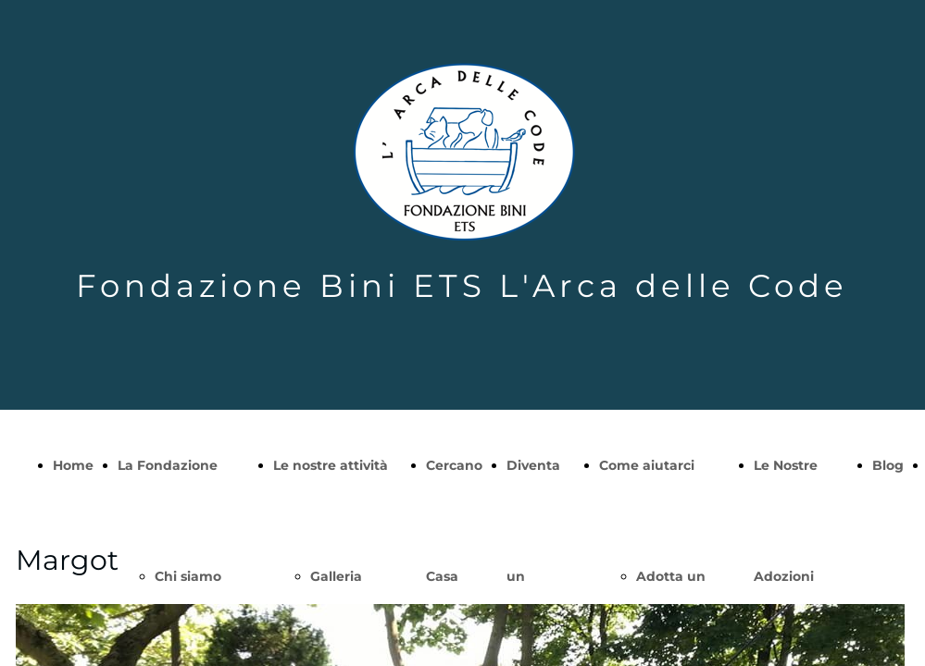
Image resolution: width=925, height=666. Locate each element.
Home (73, 465)
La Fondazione (168, 465)
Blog (888, 465)
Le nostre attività (330, 465)
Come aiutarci (646, 465)
